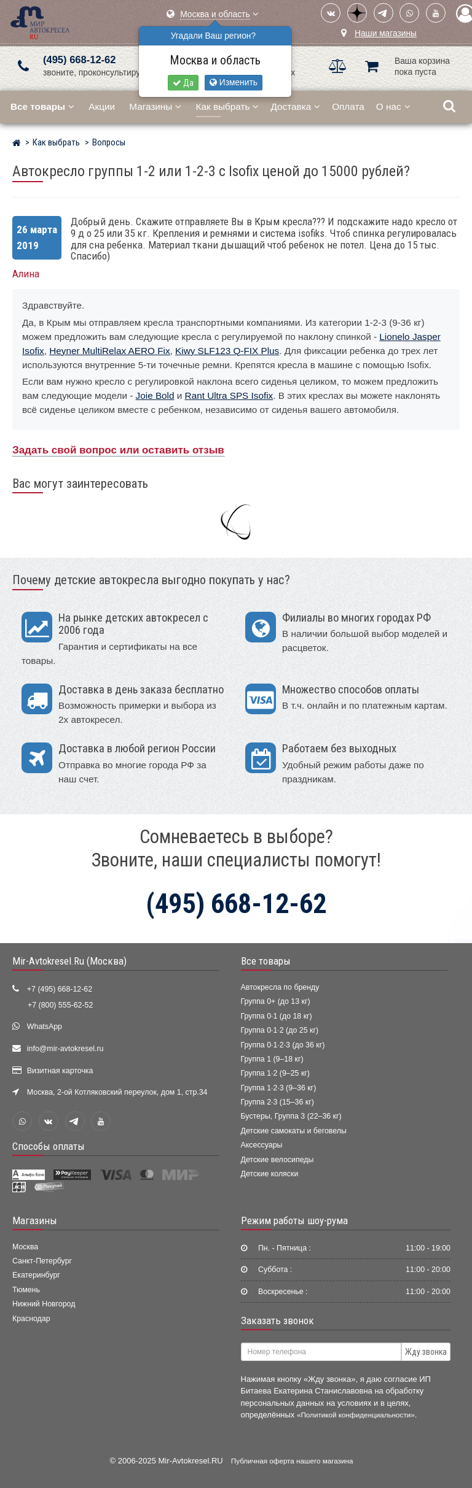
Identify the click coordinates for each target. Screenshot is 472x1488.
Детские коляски (270, 1174)
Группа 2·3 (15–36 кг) (277, 1102)
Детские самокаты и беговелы (294, 1131)
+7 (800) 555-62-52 (60, 1005)
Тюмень (26, 1290)
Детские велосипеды (277, 1159)
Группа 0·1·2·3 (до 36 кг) (283, 1045)
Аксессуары (262, 1145)
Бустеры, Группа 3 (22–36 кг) (291, 1116)
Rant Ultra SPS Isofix (229, 395)
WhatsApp (44, 1026)
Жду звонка (426, 1352)
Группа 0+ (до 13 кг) (275, 1001)
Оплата (348, 106)
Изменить (234, 82)
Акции (101, 106)
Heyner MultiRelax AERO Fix (109, 350)
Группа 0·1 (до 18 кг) (276, 1016)
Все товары (266, 961)
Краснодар (31, 1318)
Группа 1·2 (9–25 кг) (275, 1073)
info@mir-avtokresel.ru (65, 1048)
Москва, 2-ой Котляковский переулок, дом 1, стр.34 (117, 1092)
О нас (393, 106)
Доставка (295, 106)
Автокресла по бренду (280, 987)
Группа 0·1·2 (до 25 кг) (280, 1030)
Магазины (155, 106)
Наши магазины (386, 33)
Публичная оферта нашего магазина (292, 1461)
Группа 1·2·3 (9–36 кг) (279, 1088)
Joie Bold (155, 395)
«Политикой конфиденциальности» (356, 1415)
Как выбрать (227, 106)
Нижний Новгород (43, 1304)
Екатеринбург (36, 1275)
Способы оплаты (48, 1146)
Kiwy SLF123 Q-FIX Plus (227, 350)
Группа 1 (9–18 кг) (272, 1059)
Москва (25, 1247)
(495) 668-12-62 (79, 60)
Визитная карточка (60, 1070)
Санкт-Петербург (42, 1261)
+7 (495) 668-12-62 (59, 989)
